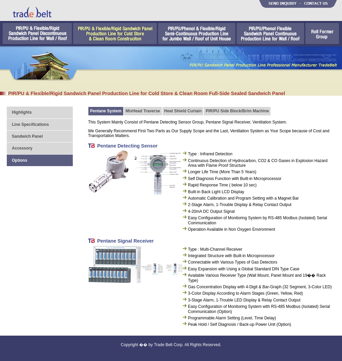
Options (19, 160)
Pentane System (106, 111)
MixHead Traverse (143, 111)
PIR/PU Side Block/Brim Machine (237, 111)
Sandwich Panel (27, 136)
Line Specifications (30, 124)
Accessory (22, 148)
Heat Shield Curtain (183, 111)
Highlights (22, 112)
